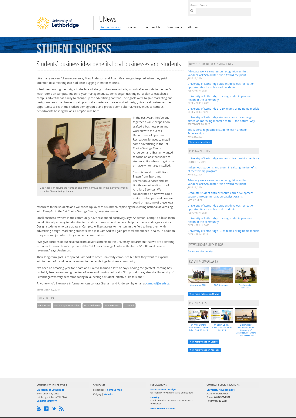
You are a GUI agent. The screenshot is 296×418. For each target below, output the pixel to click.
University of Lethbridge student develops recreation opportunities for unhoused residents (221, 85)
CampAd (129, 305)
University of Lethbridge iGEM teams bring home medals (223, 108)
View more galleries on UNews (204, 294)
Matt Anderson (92, 305)
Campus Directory (47, 400)
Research (132, 27)
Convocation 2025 (198, 285)
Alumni (193, 27)
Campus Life (153, 27)
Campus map (114, 389)
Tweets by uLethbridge (200, 251)
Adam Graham (112, 305)
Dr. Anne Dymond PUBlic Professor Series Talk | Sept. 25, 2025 (198, 327)
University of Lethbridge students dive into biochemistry (223, 158)
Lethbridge (44, 305)
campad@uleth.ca (157, 283)
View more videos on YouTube (204, 349)
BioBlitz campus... (222, 285)
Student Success (110, 27)
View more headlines (200, 142)
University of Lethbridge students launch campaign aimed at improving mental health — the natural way (221, 119)
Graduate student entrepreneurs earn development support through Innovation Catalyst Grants (220, 194)
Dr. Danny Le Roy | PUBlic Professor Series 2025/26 (222, 327)
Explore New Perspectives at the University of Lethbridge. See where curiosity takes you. (246, 330)
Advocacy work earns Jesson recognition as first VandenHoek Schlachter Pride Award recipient (217, 73)
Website (108, 394)
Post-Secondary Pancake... (246, 286)
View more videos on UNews (203, 341)
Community (174, 27)
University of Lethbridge (66, 305)
